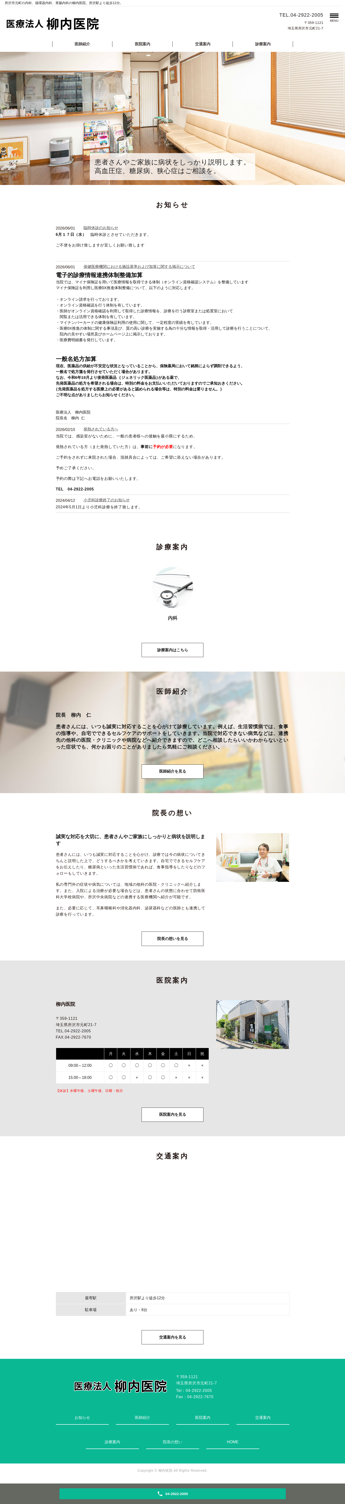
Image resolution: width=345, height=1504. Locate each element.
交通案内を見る (172, 1339)
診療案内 (263, 44)
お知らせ (82, 1420)
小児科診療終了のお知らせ (107, 500)
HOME (233, 1444)
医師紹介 (82, 44)
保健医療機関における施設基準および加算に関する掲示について (139, 267)
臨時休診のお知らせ (101, 228)
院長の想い (172, 1444)
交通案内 (202, 44)
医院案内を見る (172, 1116)
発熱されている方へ (101, 429)
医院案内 (142, 44)
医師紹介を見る (172, 772)
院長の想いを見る (172, 940)
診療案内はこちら (172, 650)
